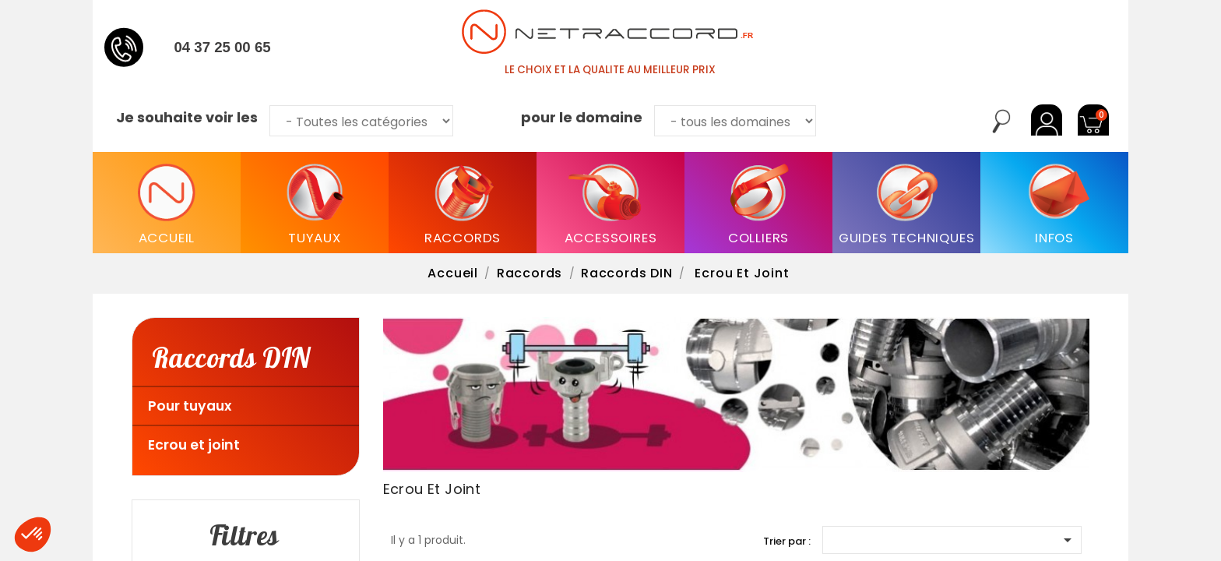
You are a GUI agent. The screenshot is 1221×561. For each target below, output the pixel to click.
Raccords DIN (231, 356)
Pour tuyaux (189, 406)
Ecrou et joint (194, 445)
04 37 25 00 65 (222, 47)
